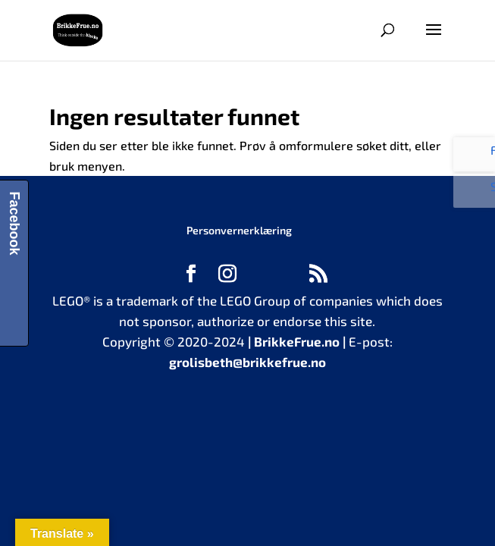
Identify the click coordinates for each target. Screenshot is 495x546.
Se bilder (478, 194)
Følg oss (478, 155)
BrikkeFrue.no (297, 341)
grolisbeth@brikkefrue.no (247, 361)
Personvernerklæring (239, 230)
